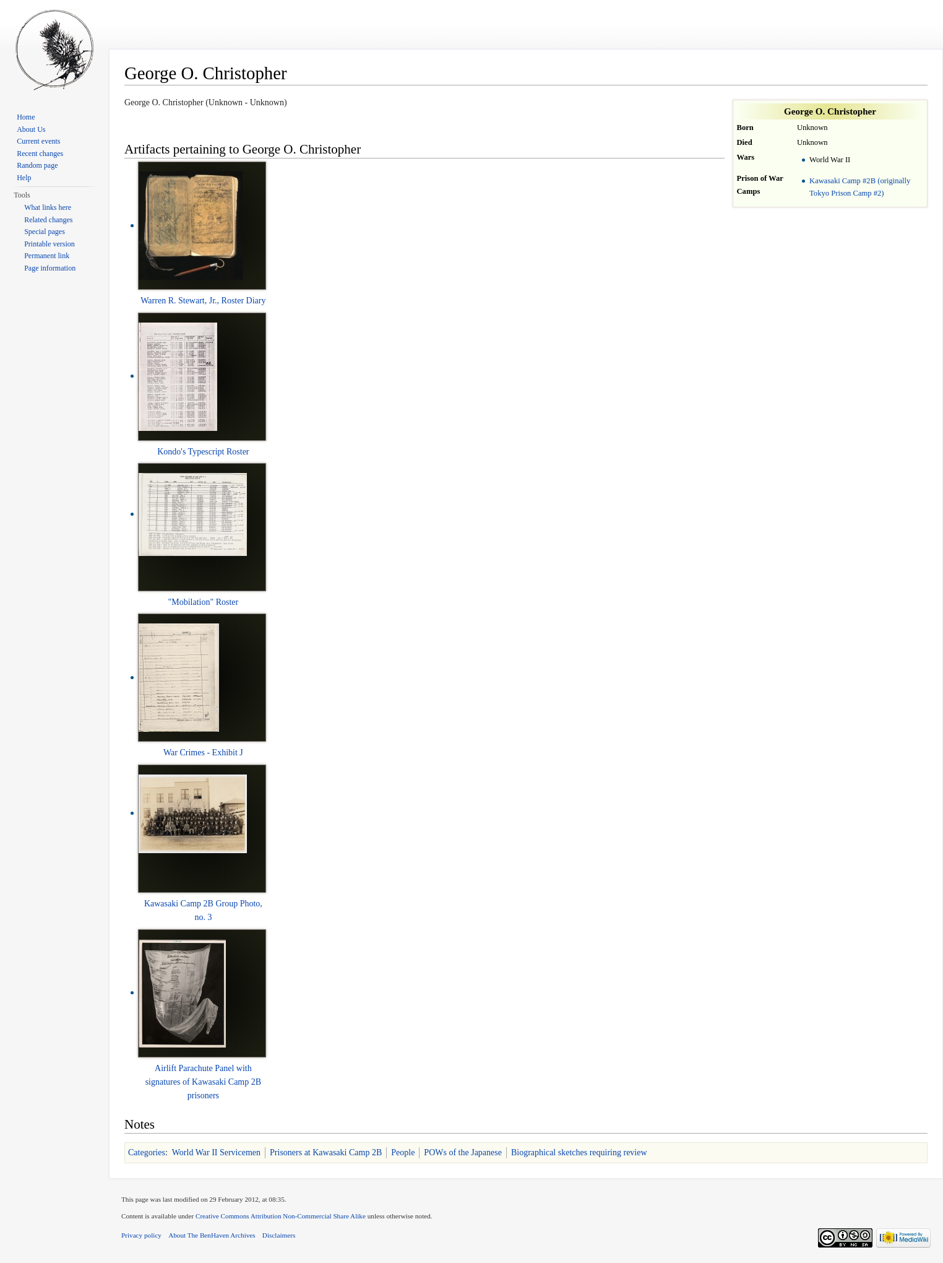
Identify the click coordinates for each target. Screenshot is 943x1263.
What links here (47, 207)
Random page (37, 165)
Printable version (49, 244)
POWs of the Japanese (463, 1152)
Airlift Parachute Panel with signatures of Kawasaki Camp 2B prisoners (203, 1082)
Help (24, 177)
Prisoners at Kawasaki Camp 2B (326, 1152)
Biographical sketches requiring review (579, 1152)
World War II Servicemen (216, 1152)
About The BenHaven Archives (212, 1235)
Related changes (48, 219)
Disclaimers (278, 1235)
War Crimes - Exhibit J (203, 752)
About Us (31, 129)
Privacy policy (141, 1235)
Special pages (44, 231)
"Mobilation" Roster (203, 602)
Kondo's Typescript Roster (203, 451)
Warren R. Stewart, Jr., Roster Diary (202, 300)
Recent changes (40, 153)
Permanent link (46, 255)
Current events (38, 141)
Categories (146, 1152)
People (403, 1152)
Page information (49, 268)
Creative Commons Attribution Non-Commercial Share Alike (281, 1216)
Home (26, 117)
